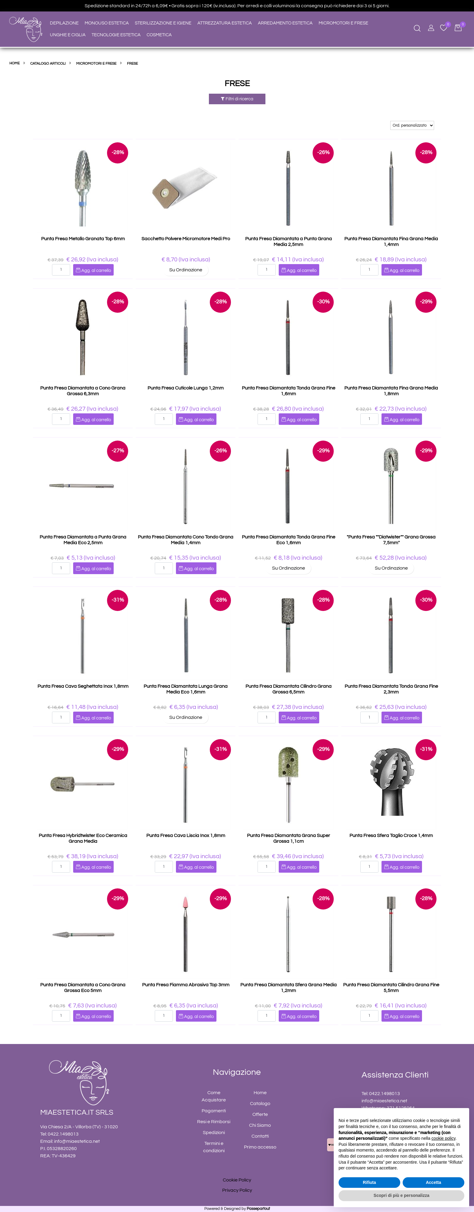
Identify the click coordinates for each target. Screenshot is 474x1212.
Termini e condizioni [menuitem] (214, 1147)
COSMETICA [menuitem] (159, 35)
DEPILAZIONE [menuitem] (64, 23)
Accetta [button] (433, 1182)
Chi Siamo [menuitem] (260, 1125)
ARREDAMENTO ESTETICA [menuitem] (285, 23)
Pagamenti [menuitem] (214, 1110)
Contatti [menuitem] (260, 1136)
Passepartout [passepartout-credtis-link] (258, 1209)
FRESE (237, 83)
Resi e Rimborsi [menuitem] (213, 1121)
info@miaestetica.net (77, 1141)
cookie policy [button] (443, 1138)
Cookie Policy (237, 1180)
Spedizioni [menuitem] (214, 1132)
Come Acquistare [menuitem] (214, 1096)
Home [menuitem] (260, 1092)
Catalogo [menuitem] (260, 1103)
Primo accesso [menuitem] (260, 1147)
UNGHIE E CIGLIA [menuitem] (68, 35)
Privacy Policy (237, 1190)
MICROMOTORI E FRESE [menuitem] (343, 23)
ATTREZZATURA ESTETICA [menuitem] (224, 23)
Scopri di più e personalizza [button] (401, 1195)
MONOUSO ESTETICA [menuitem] (107, 23)
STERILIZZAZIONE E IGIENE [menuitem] (163, 23)
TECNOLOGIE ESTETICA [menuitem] (116, 35)
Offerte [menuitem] (260, 1114)
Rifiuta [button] (369, 1182)
